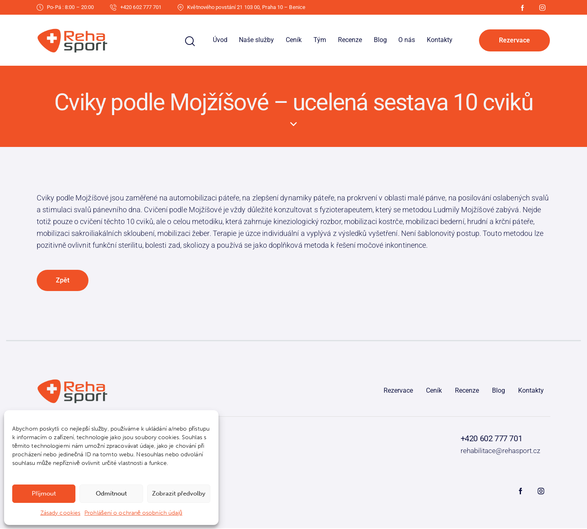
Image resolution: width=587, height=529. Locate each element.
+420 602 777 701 (492, 439)
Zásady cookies (60, 512)
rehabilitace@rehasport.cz (500, 451)
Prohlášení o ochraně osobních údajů (133, 512)
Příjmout (44, 493)
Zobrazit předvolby (178, 493)
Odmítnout (111, 493)
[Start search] (190, 41)
